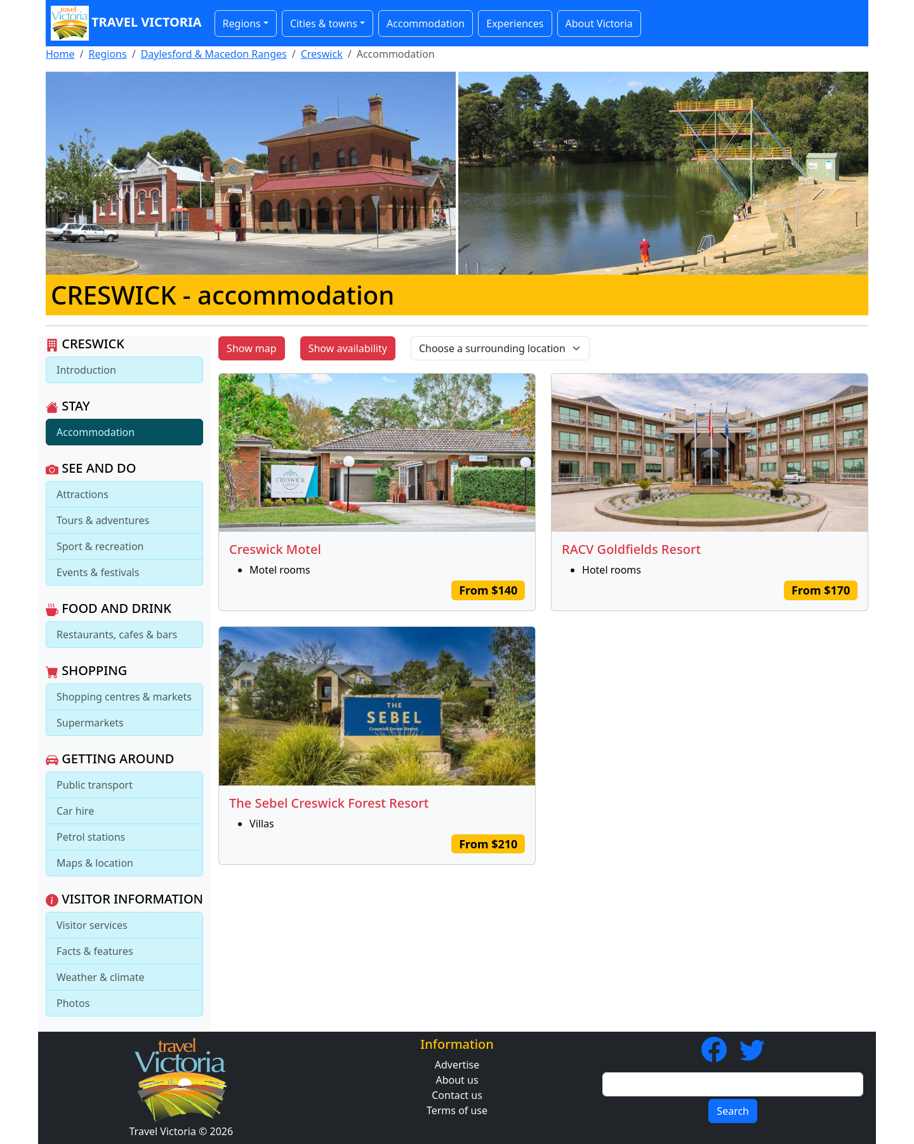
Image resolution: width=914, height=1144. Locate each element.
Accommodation (426, 23)
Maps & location (94, 863)
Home (60, 54)
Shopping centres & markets (124, 697)
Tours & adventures (102, 520)
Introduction (86, 370)
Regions (107, 54)
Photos (72, 1003)
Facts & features (94, 951)
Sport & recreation (99, 546)
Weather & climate (100, 977)
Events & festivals (97, 572)
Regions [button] (242, 23)
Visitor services (92, 925)
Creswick (322, 54)
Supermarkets (90, 723)
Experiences (514, 23)
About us (456, 1080)
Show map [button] (252, 348)
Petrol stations (90, 837)
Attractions (82, 494)
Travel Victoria (126, 23)
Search (733, 1111)
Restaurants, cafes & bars (116, 634)
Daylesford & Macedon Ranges (214, 54)
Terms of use (457, 1110)
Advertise (457, 1065)
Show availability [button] (347, 348)
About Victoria (599, 23)
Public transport (94, 785)
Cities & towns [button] (323, 23)
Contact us (457, 1095)
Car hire (75, 811)
